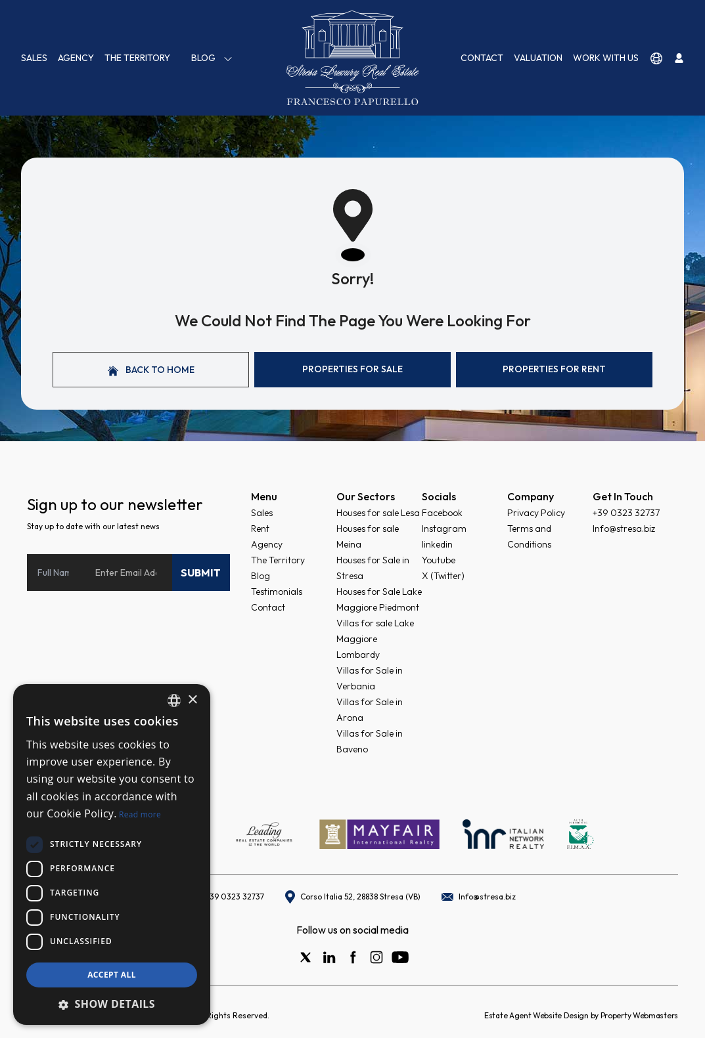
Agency (76, 58)
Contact (482, 58)
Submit (201, 572)
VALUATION (538, 58)
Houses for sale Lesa (378, 513)
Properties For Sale (352, 369)
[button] (111, 1004)
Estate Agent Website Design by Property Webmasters (581, 1015)
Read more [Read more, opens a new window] (140, 814)
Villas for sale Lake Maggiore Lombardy (375, 638)
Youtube (438, 560)
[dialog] (111, 854)
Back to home (151, 370)
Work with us (606, 58)
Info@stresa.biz (624, 528)
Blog (212, 58)
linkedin (437, 544)
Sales (34, 58)
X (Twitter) (443, 576)
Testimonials (276, 591)
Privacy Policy (536, 513)
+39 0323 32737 (626, 513)
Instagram (444, 528)
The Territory (137, 58)
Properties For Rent (554, 369)
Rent (260, 528)
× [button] (192, 700)
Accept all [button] (111, 974)
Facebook (442, 513)
